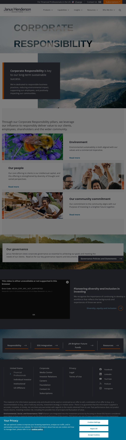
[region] (63, 428)
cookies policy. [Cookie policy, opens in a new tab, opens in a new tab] (37, 429)
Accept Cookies (94, 435)
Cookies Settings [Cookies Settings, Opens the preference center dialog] (94, 422)
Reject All (93, 428)
